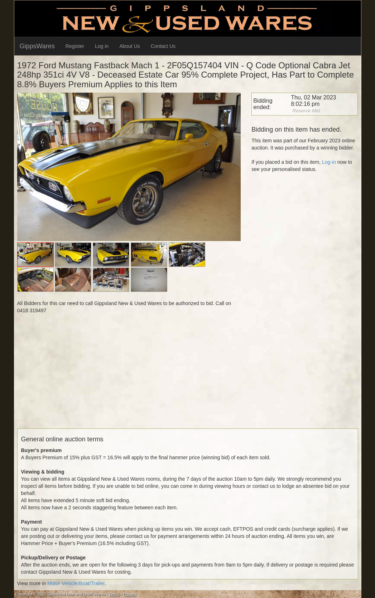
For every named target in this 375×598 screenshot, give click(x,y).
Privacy (129, 594)
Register (75, 46)
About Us (129, 46)
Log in (102, 46)
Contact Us (163, 46)
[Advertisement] (187, 378)
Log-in (329, 162)
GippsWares (37, 46)
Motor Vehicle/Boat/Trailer (76, 583)
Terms (114, 594)
